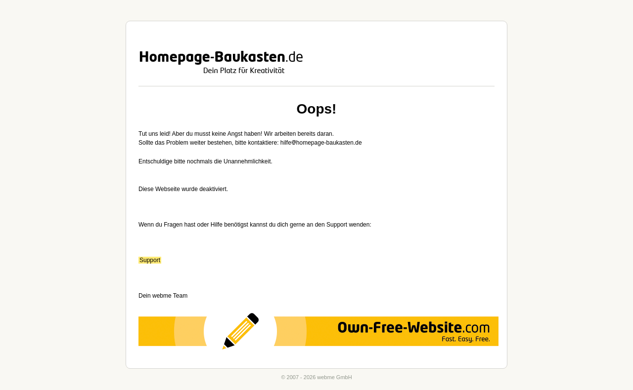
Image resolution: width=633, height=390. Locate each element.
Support (149, 260)
